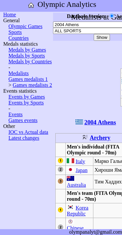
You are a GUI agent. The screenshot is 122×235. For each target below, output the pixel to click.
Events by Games (26, 97)
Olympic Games (25, 26)
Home (9, 14)
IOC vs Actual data (28, 132)
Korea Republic (77, 210)
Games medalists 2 (32, 85)
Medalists (18, 73)
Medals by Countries (30, 61)
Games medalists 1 (28, 79)
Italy (80, 161)
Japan (81, 170)
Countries (18, 38)
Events (15, 114)
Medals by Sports (26, 55)
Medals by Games (27, 50)
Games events (22, 120)
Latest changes (23, 138)
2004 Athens (100, 122)
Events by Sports (26, 102)
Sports (15, 32)
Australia (76, 185)
